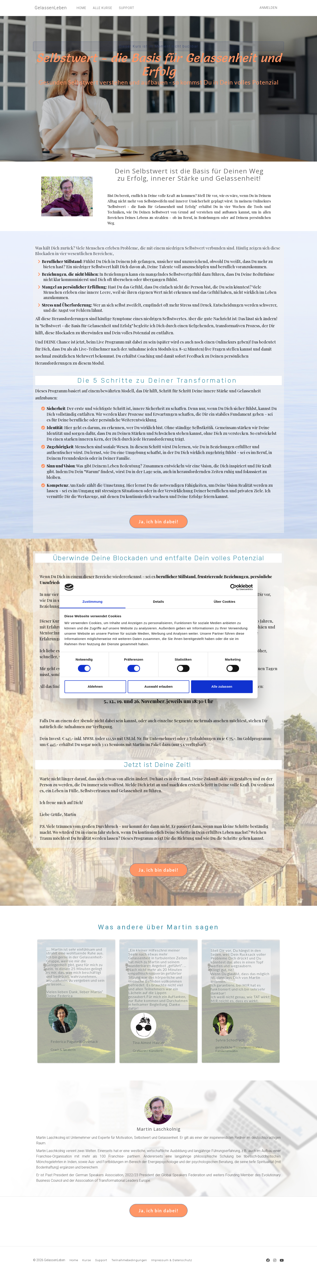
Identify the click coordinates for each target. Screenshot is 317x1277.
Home (74, 1260)
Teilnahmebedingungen (129, 1260)
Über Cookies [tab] (224, 602)
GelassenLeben (49, 7)
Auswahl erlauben (158, 687)
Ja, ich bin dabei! (158, 521)
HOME (80, 8)
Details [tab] (158, 602)
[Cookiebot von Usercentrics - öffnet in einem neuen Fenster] (233, 587)
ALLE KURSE (101, 8)
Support (101, 1260)
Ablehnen (95, 687)
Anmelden (268, 7)
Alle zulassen (221, 687)
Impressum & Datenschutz (171, 1260)
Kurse (86, 1260)
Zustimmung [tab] (93, 602)
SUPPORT (125, 8)
